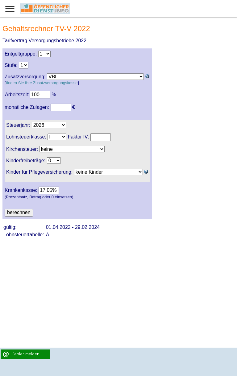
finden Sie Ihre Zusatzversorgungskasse (42, 83)
